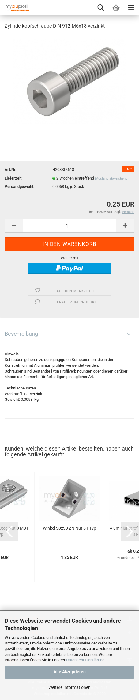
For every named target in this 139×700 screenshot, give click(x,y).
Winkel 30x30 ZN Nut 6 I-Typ (69, 528)
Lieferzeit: (14, 178)
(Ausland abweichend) (112, 178)
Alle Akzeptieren (70, 671)
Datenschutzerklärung (85, 660)
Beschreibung (21, 334)
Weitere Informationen (69, 687)
